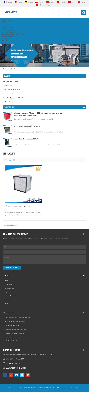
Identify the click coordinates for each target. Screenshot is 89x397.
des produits (5, 25)
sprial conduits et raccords (9, 31)
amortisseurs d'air (7, 29)
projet (4, 43)
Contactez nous (6, 41)
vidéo (3, 23)
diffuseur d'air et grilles (9, 27)
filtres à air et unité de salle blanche (13, 35)
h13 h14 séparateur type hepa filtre (17, 141)
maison (4, 19)
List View (14, 95)
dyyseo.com (44, 194)
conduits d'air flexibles (8, 33)
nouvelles (5, 39)
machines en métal (8, 37)
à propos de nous (7, 21)
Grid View (9, 95)
